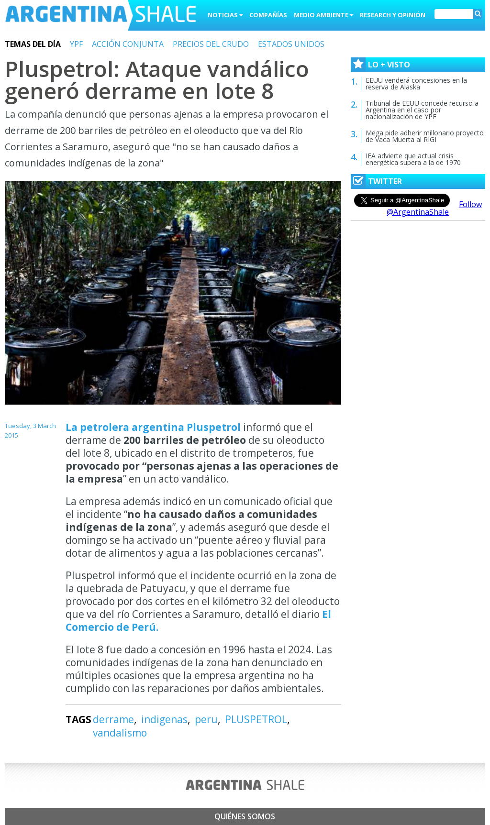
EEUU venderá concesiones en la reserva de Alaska (416, 83)
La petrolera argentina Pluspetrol (154, 427)
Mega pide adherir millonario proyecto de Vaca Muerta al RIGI (425, 136)
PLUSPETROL (256, 719)
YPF (76, 44)
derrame (113, 719)
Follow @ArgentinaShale (434, 208)
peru (206, 719)
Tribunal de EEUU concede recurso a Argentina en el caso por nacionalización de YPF (422, 110)
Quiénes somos (244, 816)
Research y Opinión (392, 15)
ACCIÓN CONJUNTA (128, 44)
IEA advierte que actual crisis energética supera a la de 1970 (413, 159)
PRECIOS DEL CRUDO (211, 44)
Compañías (268, 15)
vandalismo (120, 732)
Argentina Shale (100, 16)
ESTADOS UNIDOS (291, 44)
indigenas (164, 719)
